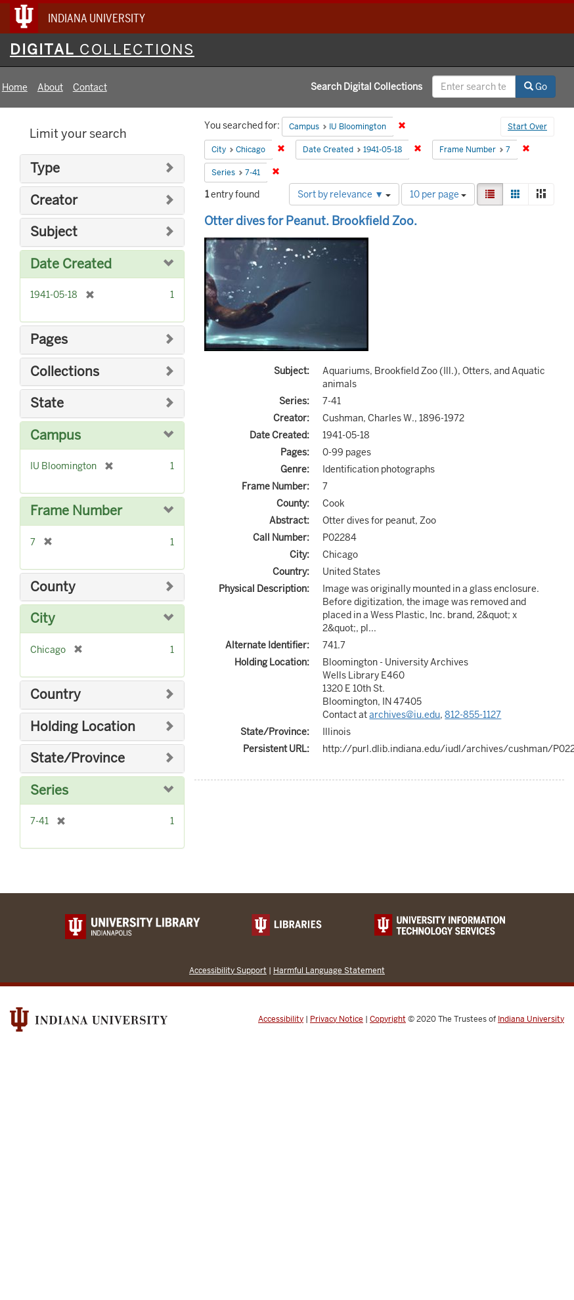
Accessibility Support (228, 970)
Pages (49, 339)
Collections (64, 372)
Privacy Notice (336, 1019)
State (47, 403)
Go (535, 87)
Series (49, 790)
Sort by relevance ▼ (344, 194)
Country (55, 694)
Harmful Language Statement (329, 970)
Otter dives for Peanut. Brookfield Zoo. (310, 220)
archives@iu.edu (404, 715)
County (53, 587)
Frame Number (76, 511)
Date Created (71, 264)
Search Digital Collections (366, 87)
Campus (55, 435)
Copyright (388, 1019)
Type (45, 168)
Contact (90, 87)
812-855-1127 (473, 715)
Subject (53, 232)
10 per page (438, 194)
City (42, 618)
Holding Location (82, 727)
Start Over (527, 126)
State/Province (77, 758)
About (50, 87)
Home (15, 87)
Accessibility (280, 1019)
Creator (53, 200)
